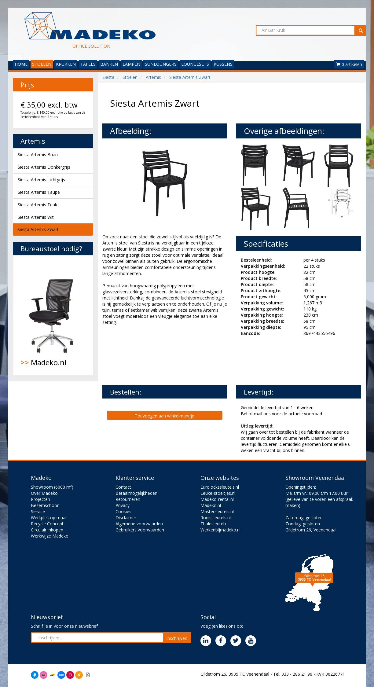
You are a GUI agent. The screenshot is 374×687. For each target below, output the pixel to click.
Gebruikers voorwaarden (140, 530)
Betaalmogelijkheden (136, 493)
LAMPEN (131, 64)
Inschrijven (176, 638)
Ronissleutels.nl (215, 517)
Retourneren (128, 499)
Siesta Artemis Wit (36, 217)
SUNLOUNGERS (161, 64)
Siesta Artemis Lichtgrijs (41, 179)
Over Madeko (44, 493)
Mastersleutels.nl (217, 511)
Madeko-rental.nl (217, 499)
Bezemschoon (45, 505)
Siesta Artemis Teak (37, 205)
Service (38, 511)
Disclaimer (126, 517)
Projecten (40, 499)
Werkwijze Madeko (49, 536)
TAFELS (88, 64)
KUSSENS (223, 64)
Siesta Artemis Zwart (38, 229)
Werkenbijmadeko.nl (220, 530)
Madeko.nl (53, 315)
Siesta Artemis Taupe (39, 192)
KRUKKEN (66, 64)
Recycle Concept (47, 524)
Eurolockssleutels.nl (219, 487)
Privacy (123, 505)
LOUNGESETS (195, 64)
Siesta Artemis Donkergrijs (44, 167)
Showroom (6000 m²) (52, 487)
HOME (21, 64)
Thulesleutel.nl (214, 524)
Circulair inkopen (47, 530)
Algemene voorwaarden (139, 524)
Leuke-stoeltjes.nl (217, 493)
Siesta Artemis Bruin (38, 154)
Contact (123, 487)
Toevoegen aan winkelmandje (164, 416)
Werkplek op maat (49, 517)
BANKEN (109, 64)
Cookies (123, 511)
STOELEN (41, 64)
